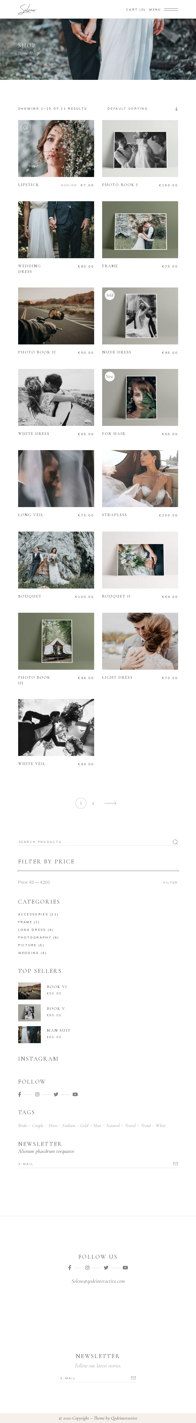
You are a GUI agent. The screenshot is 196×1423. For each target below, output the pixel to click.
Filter (170, 883)
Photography (34, 937)
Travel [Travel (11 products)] (130, 1125)
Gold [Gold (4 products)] (84, 1125)
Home (23, 53)
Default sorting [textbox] (127, 108)
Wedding (28, 953)
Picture (27, 945)
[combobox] (140, 108)
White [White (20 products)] (161, 1125)
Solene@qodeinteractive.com (98, 1281)
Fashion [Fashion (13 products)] (68, 1125)
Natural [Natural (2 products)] (113, 1125)
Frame (25, 922)
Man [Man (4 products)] (97, 1125)
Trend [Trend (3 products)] (146, 1125)
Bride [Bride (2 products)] (22, 1125)
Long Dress (32, 930)
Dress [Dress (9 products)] (53, 1125)
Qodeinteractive (124, 1418)
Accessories (33, 914)
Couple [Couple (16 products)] (37, 1125)
